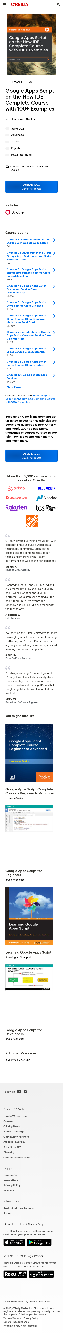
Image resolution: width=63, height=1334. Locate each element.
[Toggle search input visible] (59, 4)
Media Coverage (13, 1131)
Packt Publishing (21, 154)
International (13, 1201)
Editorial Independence (16, 1321)
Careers (8, 1121)
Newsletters (10, 1180)
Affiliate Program (14, 1142)
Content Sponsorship (16, 1157)
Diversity (8, 1152)
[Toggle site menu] (4, 4)
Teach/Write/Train (15, 1116)
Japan (7, 1213)
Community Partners (16, 1136)
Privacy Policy (11, 1185)
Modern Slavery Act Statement (20, 1325)
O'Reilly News (11, 1126)
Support (9, 1168)
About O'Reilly (14, 1109)
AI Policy (8, 1190)
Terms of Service (12, 1318)
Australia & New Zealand (18, 1208)
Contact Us (10, 1175)
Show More (14, 387)
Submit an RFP (12, 1147)
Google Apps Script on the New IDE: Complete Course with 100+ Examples (30, 399)
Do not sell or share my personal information (27, 1301)
